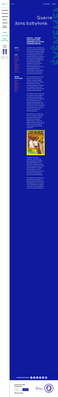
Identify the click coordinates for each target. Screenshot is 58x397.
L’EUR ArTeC (5, 10)
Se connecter (46, 4)
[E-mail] (18, 389)
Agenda (5, 32)
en (13, 3)
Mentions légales (18, 392)
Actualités (5, 35)
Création (4, 23)
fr (11, 3)
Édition (5, 19)
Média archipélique (4, 39)
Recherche (5, 13)
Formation (5, 16)
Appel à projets (5, 27)
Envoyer (25, 389)
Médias (54, 4)
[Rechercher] (3, 57)
